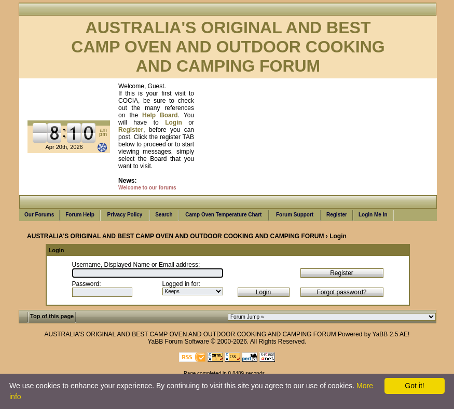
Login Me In (373, 215)
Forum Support (294, 215)
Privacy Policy (125, 215)
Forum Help (80, 215)
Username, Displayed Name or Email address (135, 264)
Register (336, 215)
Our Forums (39, 215)
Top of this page (52, 316)
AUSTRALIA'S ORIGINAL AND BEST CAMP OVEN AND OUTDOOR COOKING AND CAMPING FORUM (175, 236)
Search (163, 215)
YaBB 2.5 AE (390, 334)
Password (86, 284)
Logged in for (180, 284)
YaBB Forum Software (178, 341)
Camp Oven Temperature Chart (224, 215)
